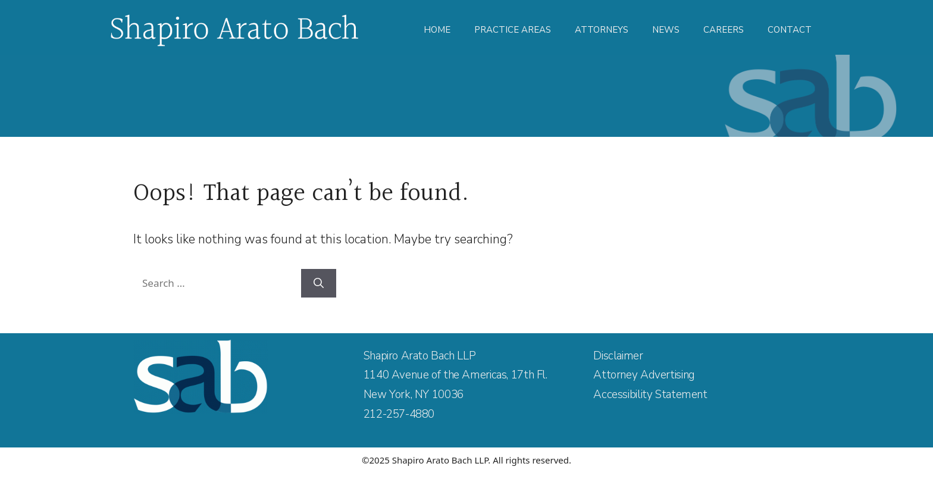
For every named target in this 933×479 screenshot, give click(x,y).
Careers (723, 30)
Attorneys (601, 30)
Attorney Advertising (643, 375)
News (666, 30)
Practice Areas (512, 30)
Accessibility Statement (650, 394)
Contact (790, 30)
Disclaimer (618, 356)
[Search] (318, 283)
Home (437, 30)
